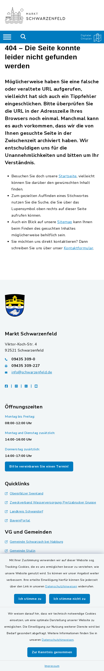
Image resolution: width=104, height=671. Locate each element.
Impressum (52, 666)
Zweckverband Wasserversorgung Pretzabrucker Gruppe (50, 502)
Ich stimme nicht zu (70, 599)
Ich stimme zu (30, 599)
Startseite (68, 176)
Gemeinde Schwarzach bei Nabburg (34, 541)
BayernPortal (17, 520)
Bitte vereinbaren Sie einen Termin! (39, 466)
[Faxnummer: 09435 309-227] (52, 365)
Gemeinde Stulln (20, 550)
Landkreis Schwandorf (24, 511)
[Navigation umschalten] (7, 37)
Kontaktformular (78, 248)
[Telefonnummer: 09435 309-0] (52, 359)
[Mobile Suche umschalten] (23, 37)
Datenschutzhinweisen (61, 586)
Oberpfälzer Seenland (24, 493)
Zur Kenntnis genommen (52, 652)
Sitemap (64, 221)
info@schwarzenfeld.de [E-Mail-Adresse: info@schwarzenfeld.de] (31, 372)
